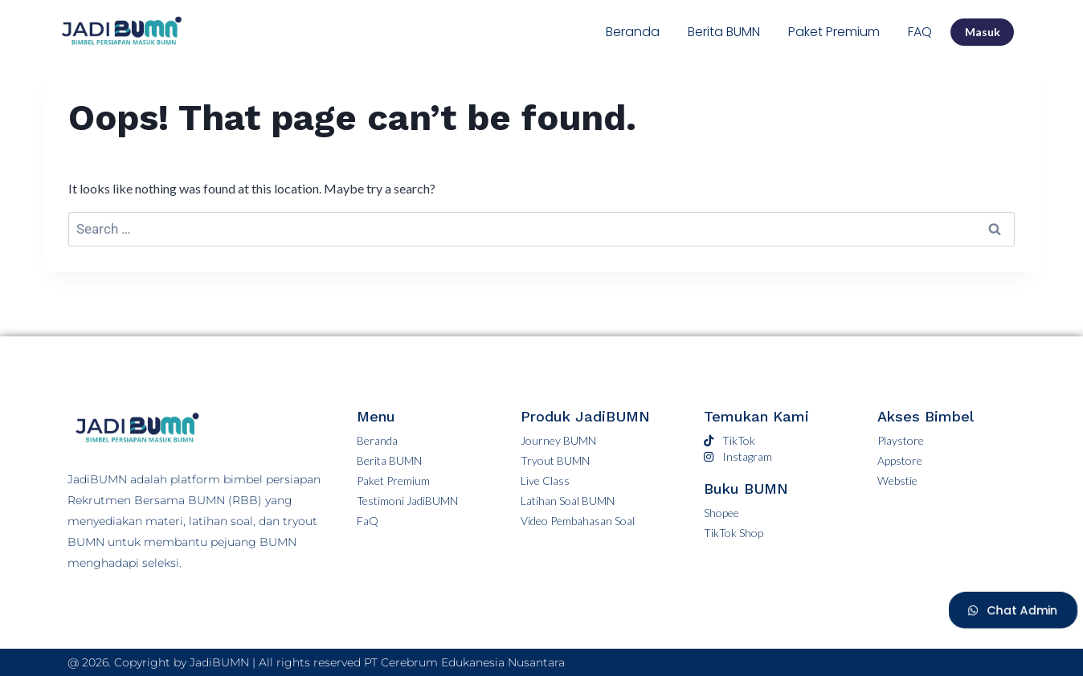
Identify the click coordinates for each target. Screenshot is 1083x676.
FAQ (920, 31)
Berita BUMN (724, 31)
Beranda (633, 31)
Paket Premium (834, 31)
